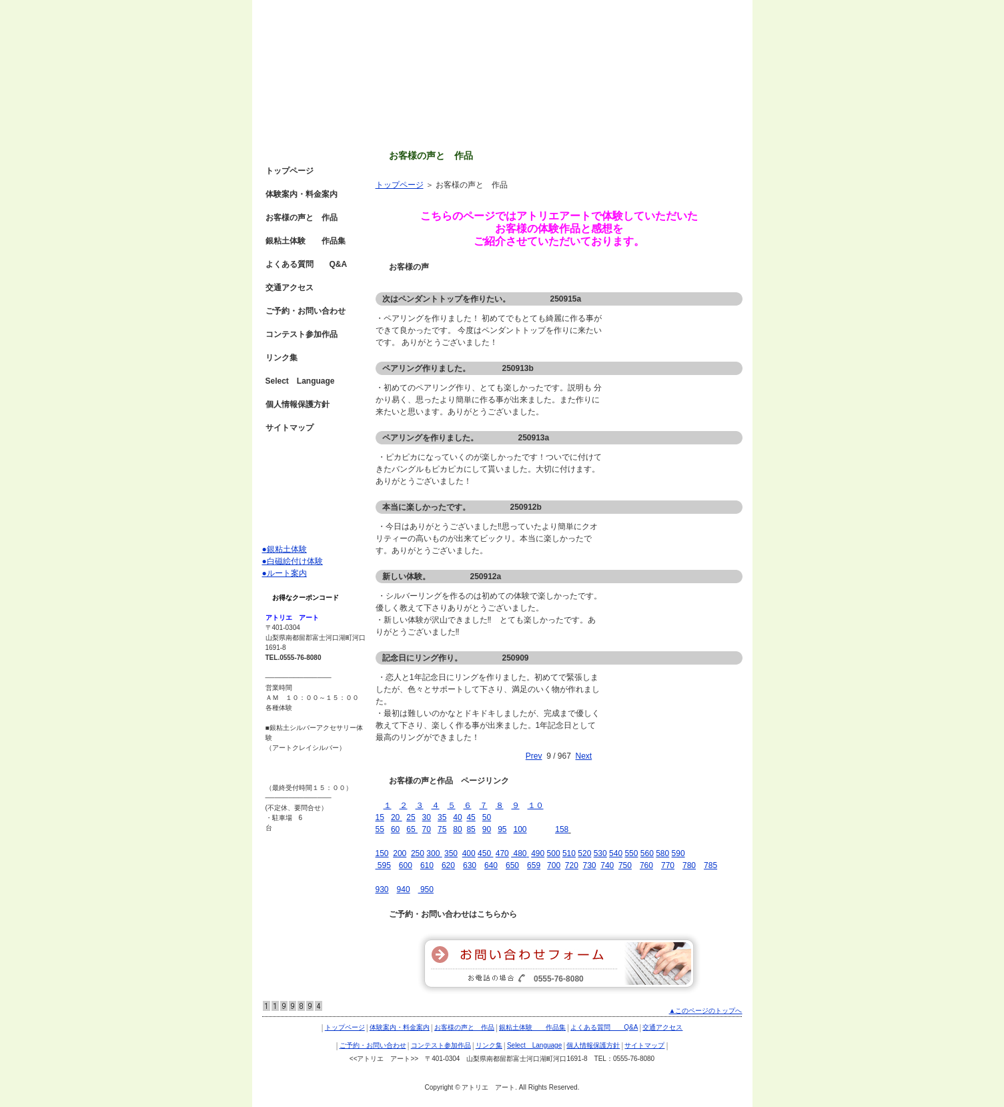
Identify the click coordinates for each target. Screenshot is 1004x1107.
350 (451, 853)
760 (646, 865)
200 (399, 853)
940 (403, 889)
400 (469, 853)
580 (662, 853)
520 (584, 853)
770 (667, 865)
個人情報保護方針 (298, 404)
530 (600, 853)
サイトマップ (290, 427)
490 (537, 853)
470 (502, 853)
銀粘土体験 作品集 (306, 241)
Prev (534, 756)
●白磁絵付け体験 (292, 561)
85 (470, 829)
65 (412, 829)
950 (426, 889)
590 (678, 853)
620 (448, 865)
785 (710, 865)
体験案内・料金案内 (302, 194)
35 (442, 817)
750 (625, 865)
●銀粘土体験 (284, 549)
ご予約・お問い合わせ (306, 311)
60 (395, 829)
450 (485, 853)
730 (589, 865)
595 (383, 865)
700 (553, 865)
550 (631, 853)
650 (512, 865)
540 (615, 853)
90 (486, 829)
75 (442, 829)
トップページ (400, 185)
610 (427, 865)
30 (426, 817)
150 (382, 853)
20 (396, 817)
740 (607, 865)
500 (553, 853)
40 (457, 817)
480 (518, 853)
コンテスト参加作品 (302, 334)
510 (569, 853)
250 (417, 853)
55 (380, 829)
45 (470, 817)
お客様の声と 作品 (302, 217)
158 (561, 829)
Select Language (300, 381)
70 (426, 829)
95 (502, 829)
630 (469, 865)
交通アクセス (290, 287)
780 (689, 865)
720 (571, 865)
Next (584, 756)
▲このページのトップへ (705, 1010)
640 (491, 865)
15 (380, 817)
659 (533, 865)
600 (405, 865)
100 (520, 829)
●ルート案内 (284, 573)
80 (457, 829)
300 (434, 853)
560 (647, 853)
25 (410, 817)
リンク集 (282, 357)
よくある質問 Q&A (307, 264)
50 (486, 817)
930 (382, 889)
